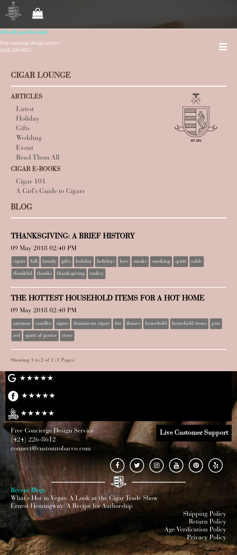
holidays (106, 261)
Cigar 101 (31, 181)
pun (216, 323)
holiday (84, 261)
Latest (25, 109)
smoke (140, 261)
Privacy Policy (206, 538)
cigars (19, 261)
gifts (66, 261)
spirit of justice (41, 335)
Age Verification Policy (195, 530)
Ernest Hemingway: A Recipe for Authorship (72, 506)
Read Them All (37, 158)
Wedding (29, 138)
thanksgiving (71, 273)
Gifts (23, 128)
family (49, 261)
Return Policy (207, 522)
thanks (44, 273)
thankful (22, 273)
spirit (180, 261)
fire (118, 323)
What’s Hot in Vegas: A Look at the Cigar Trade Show (84, 498)
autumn (21, 323)
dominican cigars (91, 323)
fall (34, 261)
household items (189, 323)
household (156, 323)
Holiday (28, 119)
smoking (161, 261)
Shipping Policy (204, 514)
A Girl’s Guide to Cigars (50, 191)
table (196, 261)
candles (43, 323)
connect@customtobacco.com (51, 449)
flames (133, 323)
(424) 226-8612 (33, 440)
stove (67, 335)
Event (24, 148)
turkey (97, 273)
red (16, 335)
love (124, 261)
